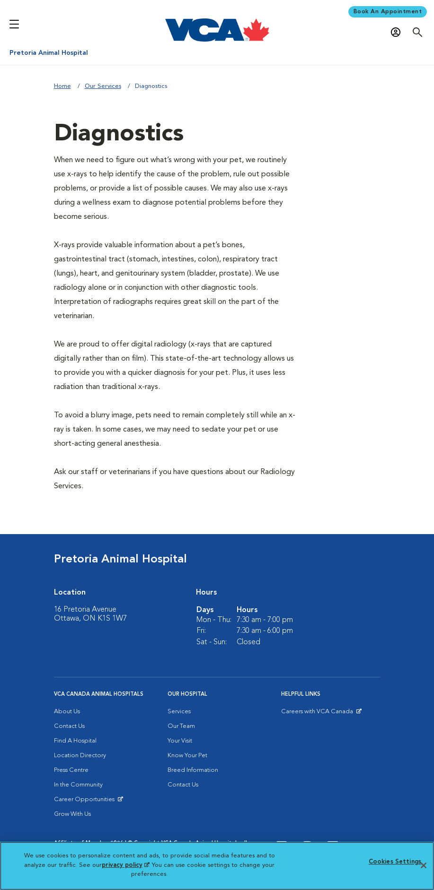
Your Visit (180, 741)
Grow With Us (72, 814)
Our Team (181, 726)
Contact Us (69, 726)
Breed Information (193, 770)
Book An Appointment (388, 12)
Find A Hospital (75, 741)
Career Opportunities (86, 801)
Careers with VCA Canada (317, 714)
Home (62, 86)
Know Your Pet (187, 755)
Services (179, 712)
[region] (217, 866)
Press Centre (71, 770)
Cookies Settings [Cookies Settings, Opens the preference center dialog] (395, 862)
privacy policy (125, 865)
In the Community (78, 785)
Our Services (103, 86)
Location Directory (80, 755)
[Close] (423, 865)
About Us (67, 712)
